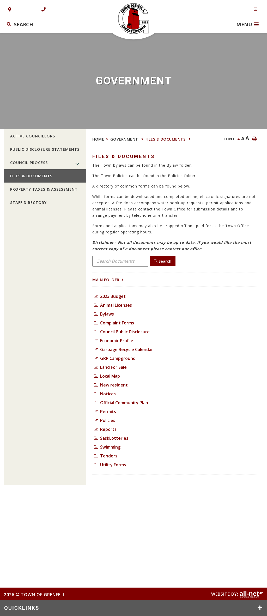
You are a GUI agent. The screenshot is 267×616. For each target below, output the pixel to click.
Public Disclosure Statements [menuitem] (45, 149)
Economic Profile (113, 340)
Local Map (107, 376)
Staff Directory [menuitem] (28, 202)
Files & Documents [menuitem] (31, 175)
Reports (105, 429)
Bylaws (104, 314)
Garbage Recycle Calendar (123, 349)
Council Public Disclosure (122, 332)
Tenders (105, 456)
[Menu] (247, 24)
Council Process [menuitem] (29, 162)
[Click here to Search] (162, 261)
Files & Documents (166, 139)
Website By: (237, 594)
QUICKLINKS (21, 608)
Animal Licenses (113, 305)
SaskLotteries (111, 438)
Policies (104, 420)
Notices (105, 394)
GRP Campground (115, 358)
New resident (111, 385)
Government (124, 139)
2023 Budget (110, 296)
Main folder (105, 279)
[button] (77, 163)
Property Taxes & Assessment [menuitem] (44, 189)
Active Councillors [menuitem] (32, 136)
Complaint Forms (114, 323)
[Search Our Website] (37, 24)
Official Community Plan (121, 403)
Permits (105, 411)
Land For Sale (110, 367)
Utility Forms (110, 465)
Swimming (107, 447)
